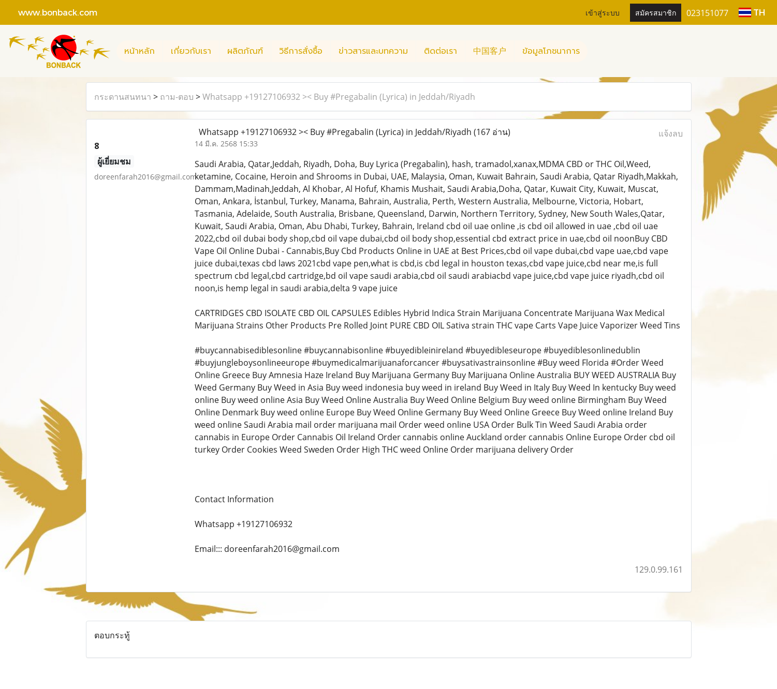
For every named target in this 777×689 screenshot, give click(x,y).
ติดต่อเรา (440, 51)
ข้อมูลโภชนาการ (551, 51)
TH (752, 12)
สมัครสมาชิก (655, 12)
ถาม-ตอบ (177, 96)
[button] (597, 51)
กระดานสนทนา (122, 96)
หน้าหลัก (139, 51)
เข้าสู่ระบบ (602, 12)
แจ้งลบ (670, 133)
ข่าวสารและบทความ (373, 51)
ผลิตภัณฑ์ (245, 51)
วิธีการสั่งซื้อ (300, 51)
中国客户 (489, 51)
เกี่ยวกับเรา (191, 51)
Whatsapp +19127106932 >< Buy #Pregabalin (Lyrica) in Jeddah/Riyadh (338, 96)
